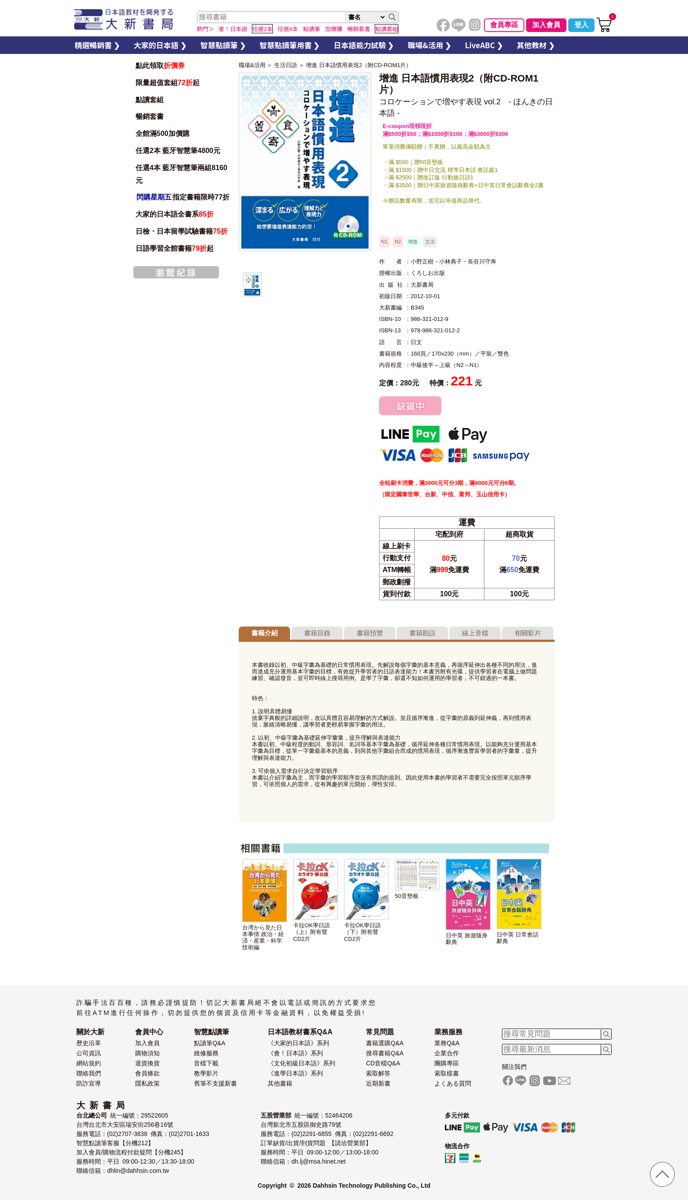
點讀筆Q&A (210, 1043)
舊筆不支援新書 (215, 1083)
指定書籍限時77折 (182, 197)
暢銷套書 (150, 116)
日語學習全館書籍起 (175, 248)
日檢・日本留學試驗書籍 (182, 231)
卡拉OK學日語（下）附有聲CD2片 (362, 932)
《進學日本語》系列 (295, 1073)
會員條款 (147, 1073)
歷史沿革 (88, 1043)
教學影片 (206, 1073)
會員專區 (504, 24)
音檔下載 (206, 1063)
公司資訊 (88, 1053)
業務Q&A (447, 1043)
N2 (398, 241)
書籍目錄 (317, 633)
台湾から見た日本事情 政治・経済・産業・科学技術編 (263, 937)
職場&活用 (252, 65)
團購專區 (446, 1063)
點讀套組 (150, 99)
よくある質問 (452, 1083)
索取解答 (378, 1073)
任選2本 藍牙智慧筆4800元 (178, 150)
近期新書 (378, 1083)
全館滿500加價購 (163, 133)
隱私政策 (147, 1083)
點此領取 (160, 65)
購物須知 (147, 1053)
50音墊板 (407, 896)
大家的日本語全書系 (175, 214)
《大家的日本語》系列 (298, 1043)
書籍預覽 (370, 633)
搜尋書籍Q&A (385, 1053)
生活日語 (285, 65)
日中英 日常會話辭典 (517, 937)
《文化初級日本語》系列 (301, 1063)
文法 (430, 241)
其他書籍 (280, 1083)
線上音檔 (475, 633)
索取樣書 (446, 1073)
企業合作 (446, 1053)
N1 (384, 241)
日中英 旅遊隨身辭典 (466, 938)
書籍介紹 (264, 633)
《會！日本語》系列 (295, 1053)
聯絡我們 (88, 1073)
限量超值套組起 (168, 82)
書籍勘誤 (422, 633)
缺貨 (410, 405)
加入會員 (546, 24)
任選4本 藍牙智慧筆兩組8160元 (181, 174)
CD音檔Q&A (383, 1063)
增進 (413, 241)
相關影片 (528, 633)
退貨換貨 (147, 1063)
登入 (581, 24)
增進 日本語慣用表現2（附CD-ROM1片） (359, 65)
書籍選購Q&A (385, 1043)
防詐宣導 (88, 1083)
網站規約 (88, 1063)
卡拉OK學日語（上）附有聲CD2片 (311, 932)
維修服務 (206, 1053)
